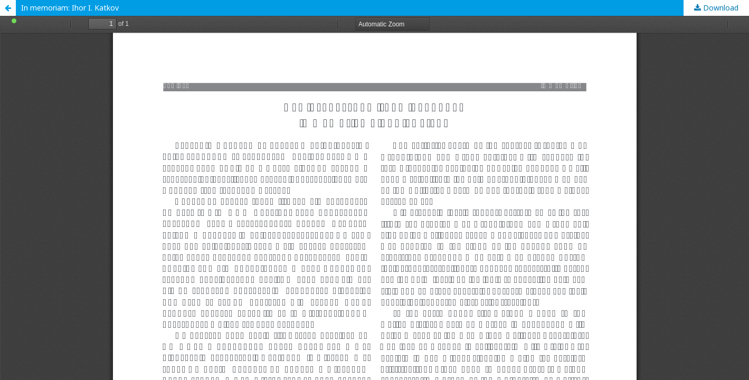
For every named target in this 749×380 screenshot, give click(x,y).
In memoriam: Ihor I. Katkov (70, 8)
